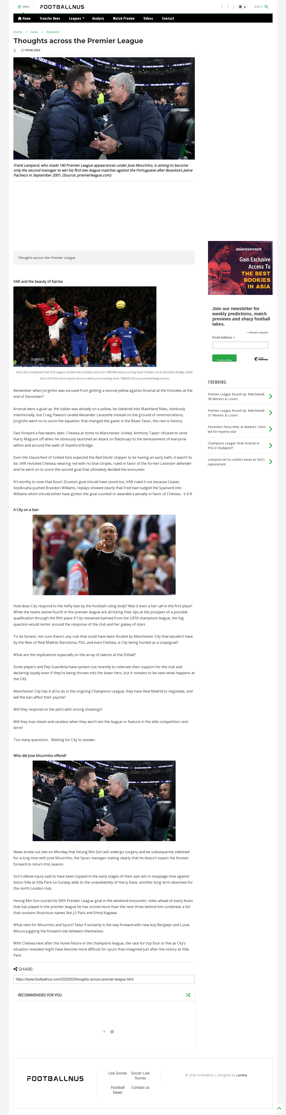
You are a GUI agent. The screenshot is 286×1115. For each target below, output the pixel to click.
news (34, 32)
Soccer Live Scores (140, 1076)
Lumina (241, 1075)
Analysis (98, 18)
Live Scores (117, 1073)
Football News (117, 1090)
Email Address (223, 337)
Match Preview (124, 18)
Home (24, 18)
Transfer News (50, 18)
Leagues (76, 18)
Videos (148, 18)
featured (52, 32)
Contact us (140, 1087)
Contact (168, 18)
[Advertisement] (50, 217)
